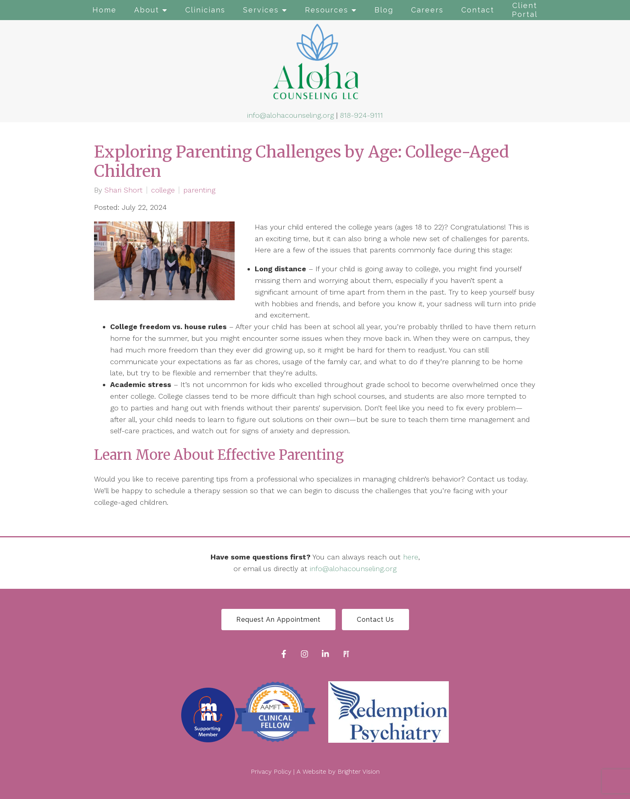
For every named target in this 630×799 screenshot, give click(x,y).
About (146, 10)
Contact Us (375, 619)
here (410, 557)
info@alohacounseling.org (290, 115)
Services (261, 10)
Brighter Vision (359, 771)
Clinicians (205, 10)
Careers (427, 10)
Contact (477, 10)
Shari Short (123, 190)
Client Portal (525, 9)
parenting (199, 190)
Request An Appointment (278, 619)
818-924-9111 (361, 115)
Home (104, 10)
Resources (326, 10)
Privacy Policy (271, 771)
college (163, 190)
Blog (383, 10)
